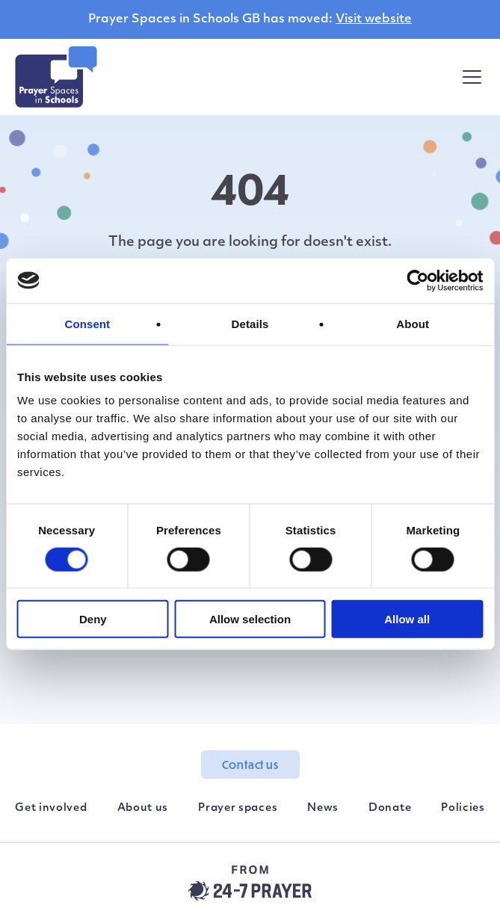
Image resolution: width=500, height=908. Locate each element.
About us (143, 808)
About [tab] (412, 323)
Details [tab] (250, 323)
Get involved (51, 808)
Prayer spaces (237, 808)
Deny (93, 619)
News (323, 808)
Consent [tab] (87, 323)
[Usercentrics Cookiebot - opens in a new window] (417, 280)
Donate (389, 808)
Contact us (250, 764)
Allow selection (250, 619)
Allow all (407, 619)
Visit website (374, 19)
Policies (463, 808)
